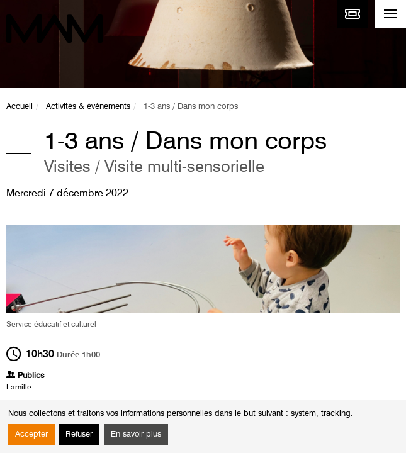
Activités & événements (88, 107)
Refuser (79, 434)
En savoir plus (136, 434)
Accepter (31, 434)
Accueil (19, 107)
